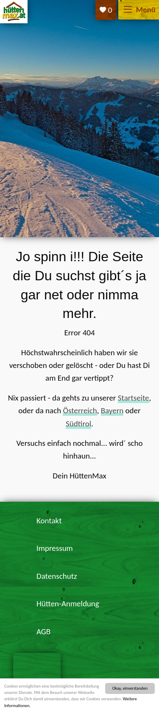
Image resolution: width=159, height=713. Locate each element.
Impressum (54, 548)
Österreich (80, 410)
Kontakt (49, 520)
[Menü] (127, 10)
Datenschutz (56, 576)
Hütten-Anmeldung (67, 603)
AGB (43, 631)
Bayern (112, 410)
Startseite (133, 398)
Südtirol (78, 423)
